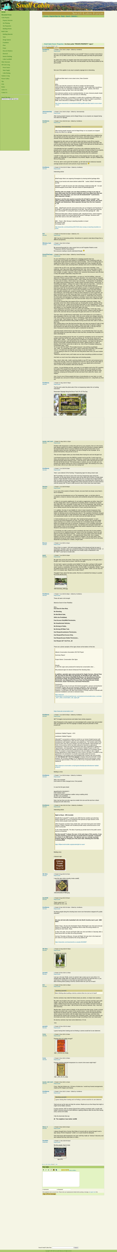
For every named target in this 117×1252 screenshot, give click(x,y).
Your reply (45, 1167)
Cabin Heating (6, 73)
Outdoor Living (5, 76)
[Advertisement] (6, 125)
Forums (46, 16)
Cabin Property (5, 17)
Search (68, 16)
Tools (4, 37)
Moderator (45, 1142)
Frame (4, 48)
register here (93, 1192)
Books (3, 87)
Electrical (5, 53)
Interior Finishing (7, 56)
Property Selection (7, 20)
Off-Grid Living (5, 64)
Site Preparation (7, 26)
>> (56, 46)
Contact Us (4, 92)
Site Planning (6, 23)
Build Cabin (4, 31)
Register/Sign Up (55, 16)
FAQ (2, 84)
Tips (2, 81)
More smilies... (73, 1170)
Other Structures (5, 62)
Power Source (6, 67)
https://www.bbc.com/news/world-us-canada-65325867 (71, 942)
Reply (63, 16)
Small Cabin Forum (50, 44)
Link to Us (4, 89)
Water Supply (6, 70)
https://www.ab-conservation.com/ (63, 711)
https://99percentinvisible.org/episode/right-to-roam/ (70, 844)
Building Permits (7, 28)
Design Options (7, 39)
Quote (58, 51)
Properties (60, 44)
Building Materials (8, 34)
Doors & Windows (8, 51)
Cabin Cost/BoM (7, 59)
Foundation (6, 42)
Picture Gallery (5, 78)
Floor (4, 45)
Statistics (74, 16)
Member (45, 51)
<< (43, 46)
